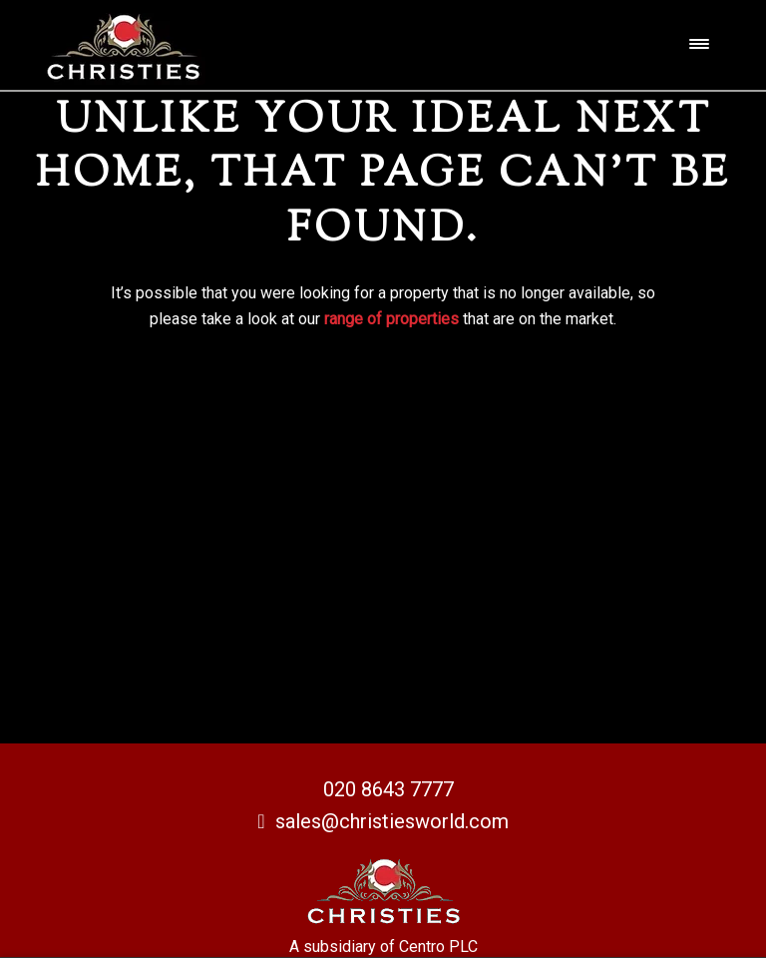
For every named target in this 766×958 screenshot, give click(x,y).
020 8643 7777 (388, 789)
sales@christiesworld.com (382, 821)
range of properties (391, 318)
